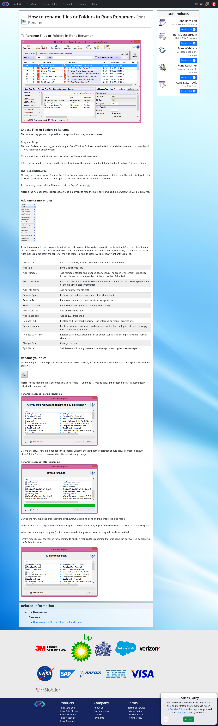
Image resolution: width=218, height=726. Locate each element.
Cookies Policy (135, 714)
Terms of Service (136, 707)
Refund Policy (135, 717)
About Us (98, 707)
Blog (94, 4)
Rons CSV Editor (68, 714)
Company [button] (83, 4)
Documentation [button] (50, 4)
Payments (99, 717)
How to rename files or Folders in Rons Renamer (58, 622)
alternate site (184, 712)
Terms (133, 702)
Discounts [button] (68, 4)
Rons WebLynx (67, 717)
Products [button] (18, 4)
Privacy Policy (135, 711)
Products (67, 702)
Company (101, 702)
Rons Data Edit (67, 707)
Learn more (188, 29)
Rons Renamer (67, 721)
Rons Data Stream (69, 711)
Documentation (102, 711)
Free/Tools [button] (32, 4)
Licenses (98, 714)
